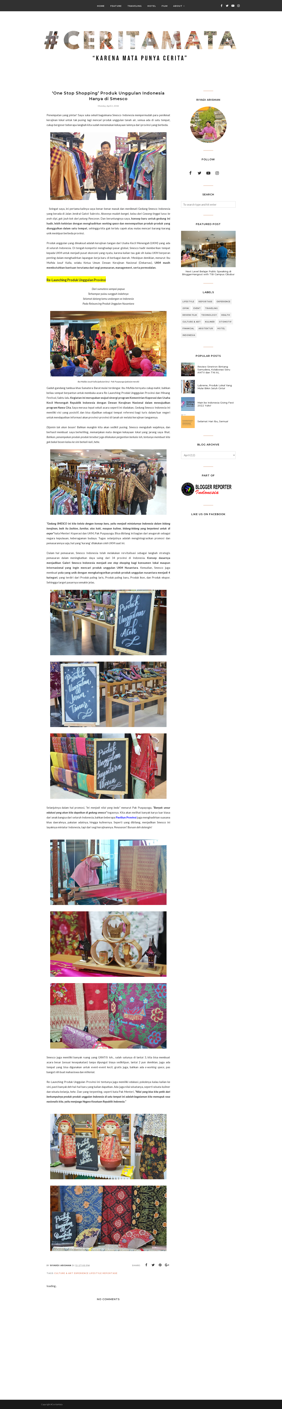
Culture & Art (63, 1273)
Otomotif (225, 322)
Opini (186, 308)
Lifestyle (95, 1273)
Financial (188, 328)
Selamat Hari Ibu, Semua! (212, 421)
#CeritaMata (57, 1404)
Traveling (211, 308)
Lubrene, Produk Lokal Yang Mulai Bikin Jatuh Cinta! (214, 387)
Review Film (190, 315)
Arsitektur (206, 328)
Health (225, 315)
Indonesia (189, 335)
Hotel (221, 328)
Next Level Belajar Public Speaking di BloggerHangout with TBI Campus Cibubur (208, 273)
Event (197, 308)
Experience (81, 1273)
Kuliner (210, 322)
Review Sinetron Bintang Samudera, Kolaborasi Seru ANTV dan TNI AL (213, 369)
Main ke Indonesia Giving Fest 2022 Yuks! (215, 404)
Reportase (110, 1273)
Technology (209, 315)
